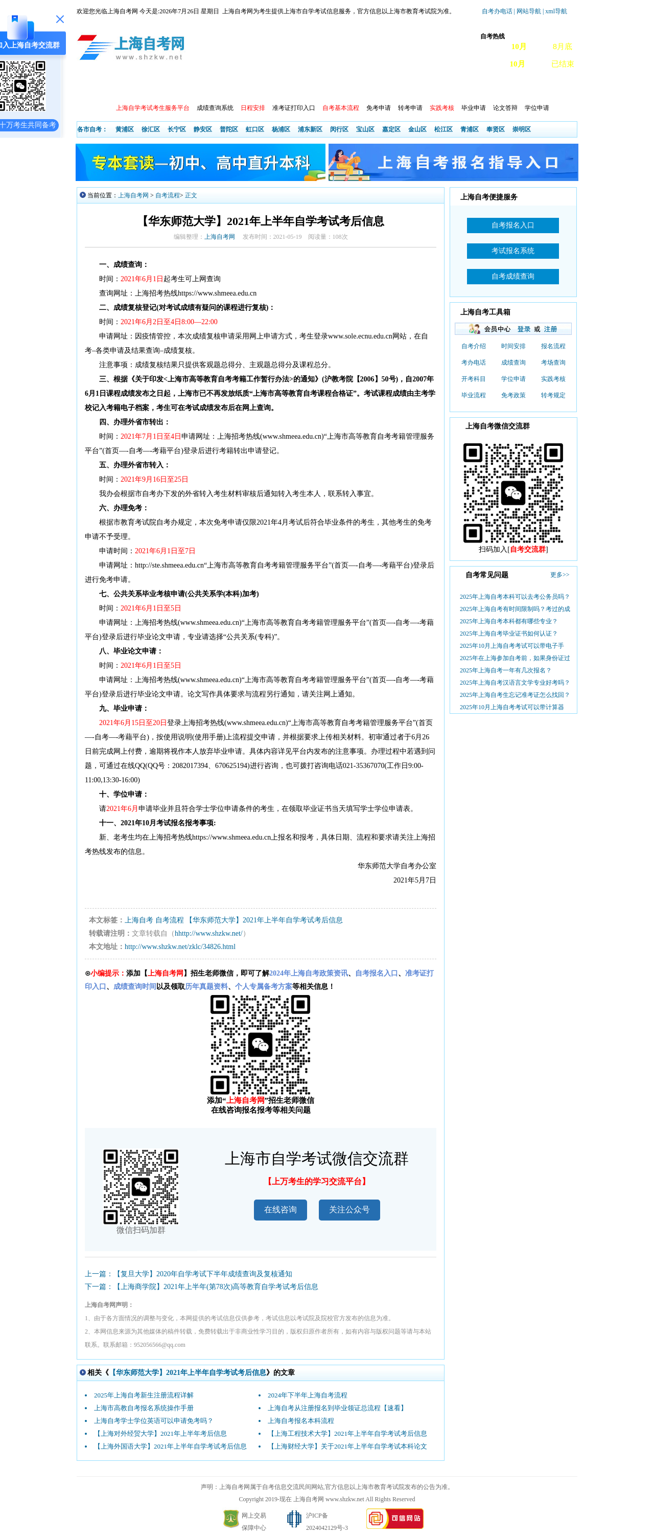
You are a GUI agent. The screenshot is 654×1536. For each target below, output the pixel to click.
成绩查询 (513, 362)
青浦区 (469, 129)
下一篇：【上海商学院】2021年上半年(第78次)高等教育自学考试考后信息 (201, 1287)
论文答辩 (505, 107)
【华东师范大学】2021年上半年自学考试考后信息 (264, 920)
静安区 (203, 129)
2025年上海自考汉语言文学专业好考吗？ (515, 682)
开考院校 (304, 87)
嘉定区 (391, 129)
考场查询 (553, 362)
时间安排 (513, 346)
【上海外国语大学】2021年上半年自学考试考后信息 (170, 1446)
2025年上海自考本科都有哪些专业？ (509, 621)
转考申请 (410, 107)
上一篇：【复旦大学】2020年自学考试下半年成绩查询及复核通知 (188, 1274)
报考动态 (172, 87)
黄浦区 (124, 129)
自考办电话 (497, 11)
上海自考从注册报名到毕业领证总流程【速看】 (337, 1408)
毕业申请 (473, 107)
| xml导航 (555, 11)
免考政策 (513, 395)
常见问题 (436, 87)
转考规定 (553, 395)
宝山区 (365, 129)
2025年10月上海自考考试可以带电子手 (512, 645)
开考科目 (473, 378)
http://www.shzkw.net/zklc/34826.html (180, 947)
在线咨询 (280, 1209)
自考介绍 (473, 346)
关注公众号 (349, 1209)
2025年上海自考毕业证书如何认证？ (509, 633)
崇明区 (521, 129)
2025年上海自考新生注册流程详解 (144, 1395)
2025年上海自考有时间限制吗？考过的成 (515, 609)
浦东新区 (310, 129)
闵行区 (339, 129)
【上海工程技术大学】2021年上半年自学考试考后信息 (347, 1433)
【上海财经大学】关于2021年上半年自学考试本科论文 (347, 1446)
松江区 (443, 129)
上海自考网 (133, 195)
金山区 (417, 129)
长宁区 (177, 129)
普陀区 (229, 129)
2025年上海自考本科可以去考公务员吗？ (515, 596)
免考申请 (378, 107)
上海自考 (139, 920)
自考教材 (392, 87)
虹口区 (255, 129)
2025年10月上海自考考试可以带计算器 (512, 707)
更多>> (560, 574)
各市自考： (92, 129)
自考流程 (167, 195)
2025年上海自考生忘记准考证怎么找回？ (515, 694)
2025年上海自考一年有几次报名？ (506, 670)
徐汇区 (151, 129)
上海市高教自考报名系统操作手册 (144, 1408)
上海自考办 (527, 87)
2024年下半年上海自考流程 (307, 1395)
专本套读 (348, 87)
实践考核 (553, 378)
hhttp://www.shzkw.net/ (209, 933)
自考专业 (260, 87)
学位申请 (537, 107)
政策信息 (128, 87)
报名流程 (553, 346)
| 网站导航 (527, 11)
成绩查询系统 (215, 107)
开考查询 (216, 87)
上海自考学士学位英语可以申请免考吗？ (154, 1421)
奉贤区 (495, 129)
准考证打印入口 (293, 107)
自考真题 (479, 87)
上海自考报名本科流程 (301, 1421)
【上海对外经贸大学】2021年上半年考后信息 (160, 1433)
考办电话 (473, 362)
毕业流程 (473, 395)
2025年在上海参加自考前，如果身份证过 (515, 658)
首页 (91, 87)
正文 (191, 195)
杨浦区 (281, 129)
